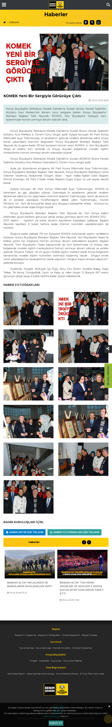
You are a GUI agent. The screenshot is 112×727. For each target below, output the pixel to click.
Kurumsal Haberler (72, 660)
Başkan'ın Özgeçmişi (25, 635)
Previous (84, 542)
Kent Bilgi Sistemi (16, 673)
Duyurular (56, 660)
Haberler (14, 22)
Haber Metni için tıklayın (24, 532)
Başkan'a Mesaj (89, 635)
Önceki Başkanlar (71, 635)
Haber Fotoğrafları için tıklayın (74, 532)
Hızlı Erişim (108, 375)
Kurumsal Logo (43, 648)
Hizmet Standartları (82, 648)
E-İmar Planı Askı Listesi (92, 673)
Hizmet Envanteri (62, 648)
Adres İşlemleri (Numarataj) (40, 673)
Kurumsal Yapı (27, 648)
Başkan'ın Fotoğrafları (49, 635)
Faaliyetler (44, 660)
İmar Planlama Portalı (67, 673)
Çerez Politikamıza (52, 716)
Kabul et (55, 723)
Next (89, 542)
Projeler (33, 660)
